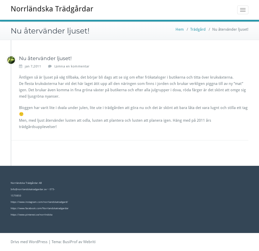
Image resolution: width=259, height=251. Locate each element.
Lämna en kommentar (72, 66)
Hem (180, 29)
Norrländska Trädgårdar (52, 8)
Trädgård (198, 29)
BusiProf (70, 242)
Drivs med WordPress (29, 242)
